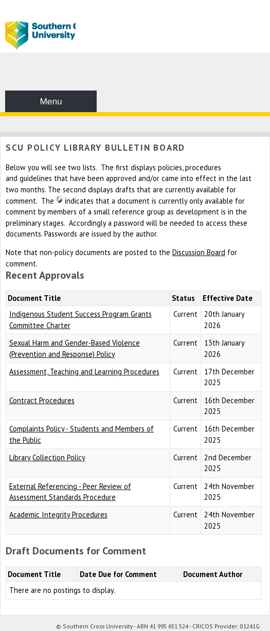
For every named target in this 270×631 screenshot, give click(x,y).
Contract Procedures (42, 400)
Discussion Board (198, 252)
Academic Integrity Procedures (58, 514)
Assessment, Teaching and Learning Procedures (84, 371)
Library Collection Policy (47, 457)
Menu (51, 101)
